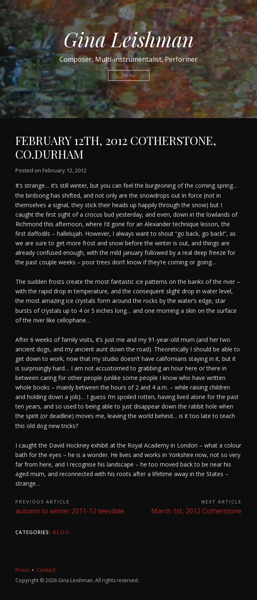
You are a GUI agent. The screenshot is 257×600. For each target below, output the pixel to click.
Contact (46, 569)
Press (22, 569)
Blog (61, 532)
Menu (128, 75)
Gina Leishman (129, 39)
